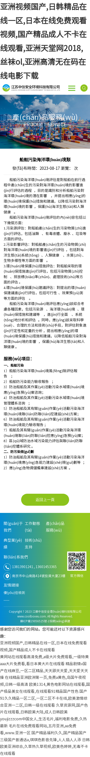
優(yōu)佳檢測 (14, 592)
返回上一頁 (45, 500)
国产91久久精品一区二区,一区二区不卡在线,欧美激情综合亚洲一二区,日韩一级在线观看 (43, 698)
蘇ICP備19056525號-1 (34, 621)
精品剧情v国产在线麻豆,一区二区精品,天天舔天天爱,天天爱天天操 (44, 671)
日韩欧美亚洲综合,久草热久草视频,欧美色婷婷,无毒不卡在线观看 (45, 747)
